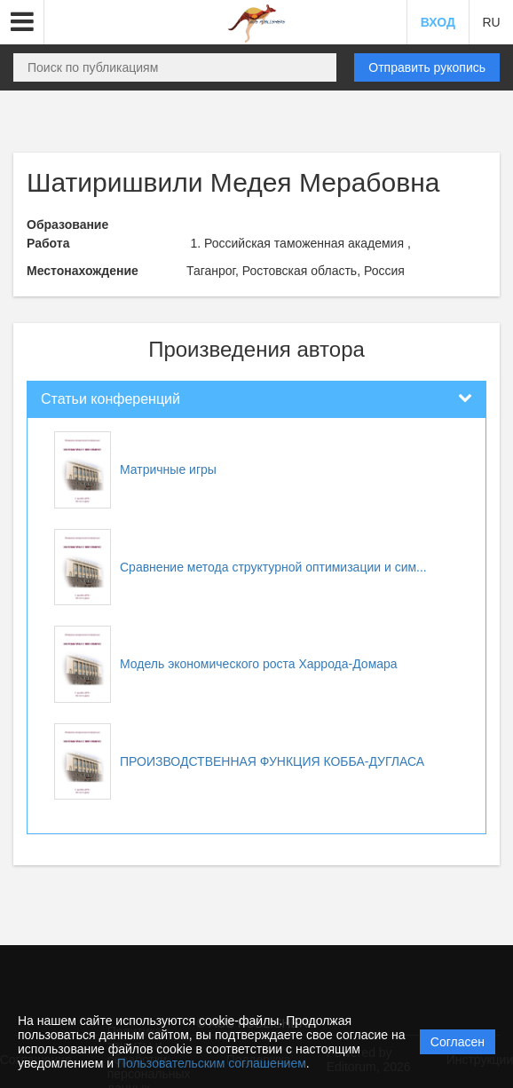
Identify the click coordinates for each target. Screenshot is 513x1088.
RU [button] (491, 22)
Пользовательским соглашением (211, 1063)
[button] (22, 22)
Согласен (457, 1042)
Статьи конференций (110, 398)
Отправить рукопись (426, 67)
